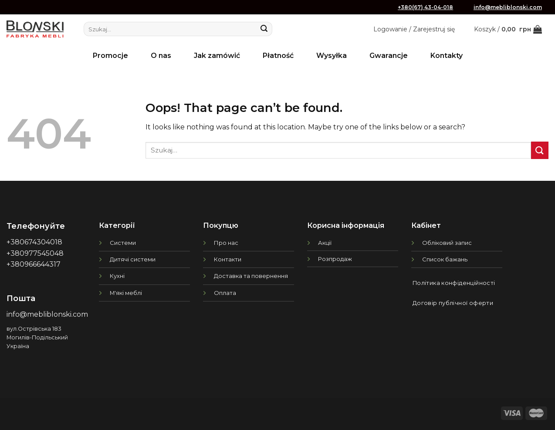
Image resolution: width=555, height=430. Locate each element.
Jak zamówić (217, 55)
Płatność (278, 55)
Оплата (225, 292)
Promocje (110, 55)
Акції (325, 242)
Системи (123, 242)
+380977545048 (35, 253)
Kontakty (446, 55)
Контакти (227, 259)
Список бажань (444, 259)
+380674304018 (34, 242)
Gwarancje (388, 55)
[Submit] (264, 29)
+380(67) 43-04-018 (425, 7)
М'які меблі (126, 292)
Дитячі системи (133, 259)
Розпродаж (335, 258)
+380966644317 (34, 264)
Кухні (117, 275)
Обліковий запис (447, 242)
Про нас (226, 242)
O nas (161, 55)
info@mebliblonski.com (508, 7)
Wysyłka (331, 55)
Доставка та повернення (251, 275)
